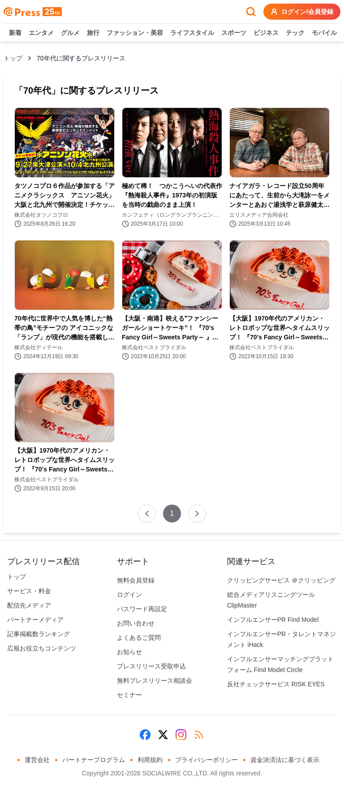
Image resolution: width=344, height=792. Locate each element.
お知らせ (129, 651)
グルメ (70, 33)
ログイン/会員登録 (302, 11)
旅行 (93, 33)
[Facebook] (145, 734)
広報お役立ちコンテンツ (41, 648)
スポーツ (233, 33)
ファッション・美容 (135, 33)
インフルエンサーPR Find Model (273, 619)
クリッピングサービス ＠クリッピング (281, 580)
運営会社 (37, 759)
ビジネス (266, 33)
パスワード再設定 (142, 608)
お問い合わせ (136, 623)
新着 (15, 33)
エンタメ (41, 33)
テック (295, 33)
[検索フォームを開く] (250, 11)
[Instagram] (181, 734)
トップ (13, 58)
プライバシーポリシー (206, 759)
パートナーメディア (35, 619)
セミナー (129, 694)
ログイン (129, 594)
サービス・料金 (29, 591)
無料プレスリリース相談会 (154, 680)
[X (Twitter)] (163, 734)
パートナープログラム (93, 759)
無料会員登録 (136, 580)
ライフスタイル (192, 33)
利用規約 (150, 759)
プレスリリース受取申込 (151, 666)
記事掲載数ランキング (38, 634)
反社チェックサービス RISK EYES (276, 684)
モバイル (324, 33)
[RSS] (199, 734)
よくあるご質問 (139, 637)
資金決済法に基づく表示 (284, 759)
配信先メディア (29, 605)
